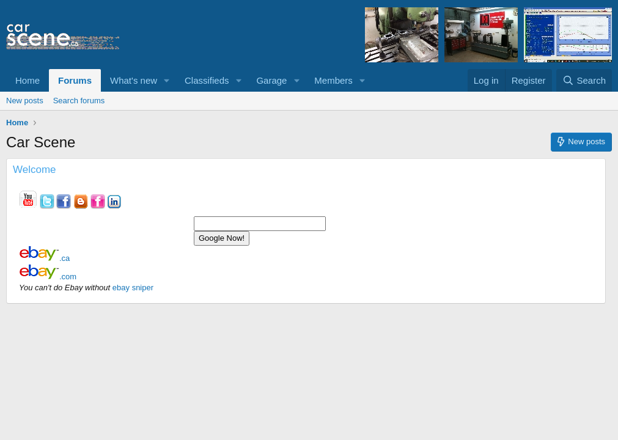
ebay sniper (132, 287)
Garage (271, 80)
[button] (166, 80)
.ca (44, 258)
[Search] (584, 80)
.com (47, 276)
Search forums (79, 100)
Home (27, 80)
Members (333, 80)
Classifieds (207, 80)
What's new (133, 80)
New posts (24, 100)
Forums (75, 80)
